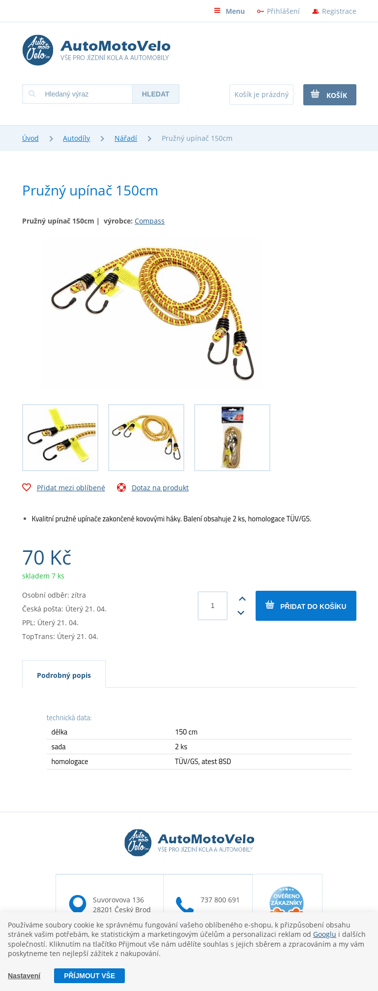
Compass (150, 220)
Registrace (339, 11)
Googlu (324, 934)
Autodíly (76, 138)
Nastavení (24, 976)
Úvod (30, 138)
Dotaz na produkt (153, 489)
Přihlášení (283, 11)
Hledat (156, 94)
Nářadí (126, 138)
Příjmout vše (89, 976)
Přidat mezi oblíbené (63, 489)
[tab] (64, 674)
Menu (229, 11)
